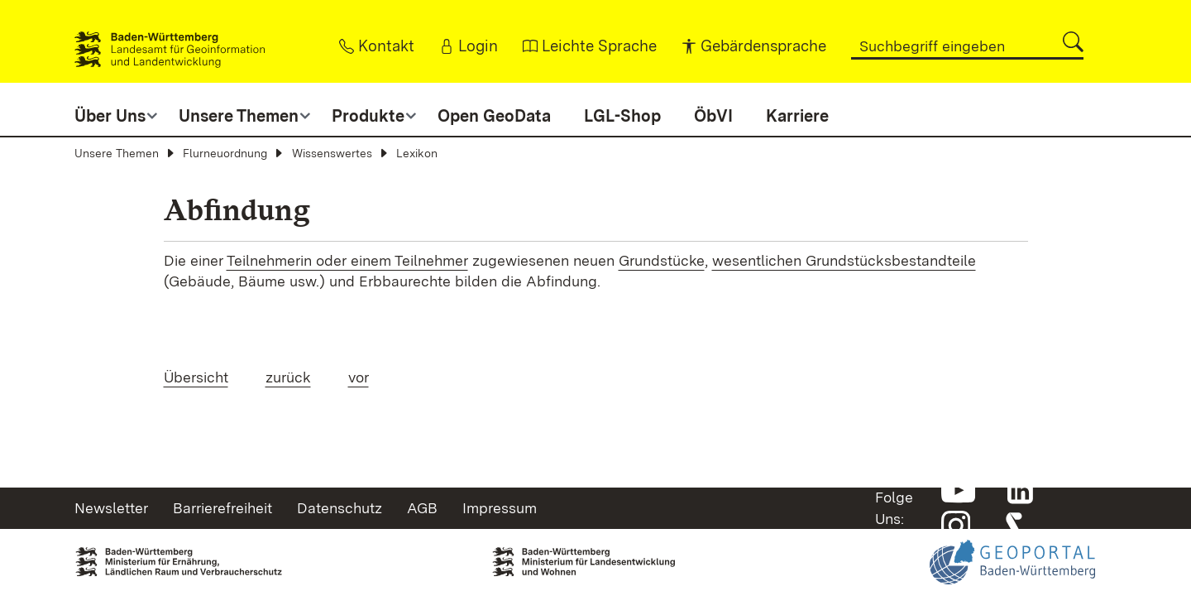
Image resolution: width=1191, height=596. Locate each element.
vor (358, 377)
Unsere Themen (116, 153)
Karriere (797, 116)
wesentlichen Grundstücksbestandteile (844, 260)
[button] (1073, 41)
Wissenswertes (332, 153)
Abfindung (237, 210)
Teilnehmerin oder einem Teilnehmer (347, 260)
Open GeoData (494, 116)
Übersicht (196, 377)
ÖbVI (713, 116)
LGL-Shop (622, 116)
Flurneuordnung (225, 153)
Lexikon (417, 153)
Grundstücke (662, 260)
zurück (288, 377)
